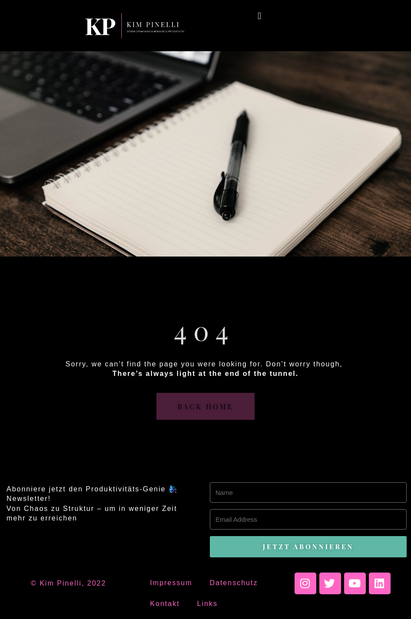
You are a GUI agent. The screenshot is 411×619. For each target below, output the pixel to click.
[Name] (308, 492)
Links (207, 603)
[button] (259, 16)
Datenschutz (233, 582)
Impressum (171, 582)
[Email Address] (308, 519)
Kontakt (164, 603)
